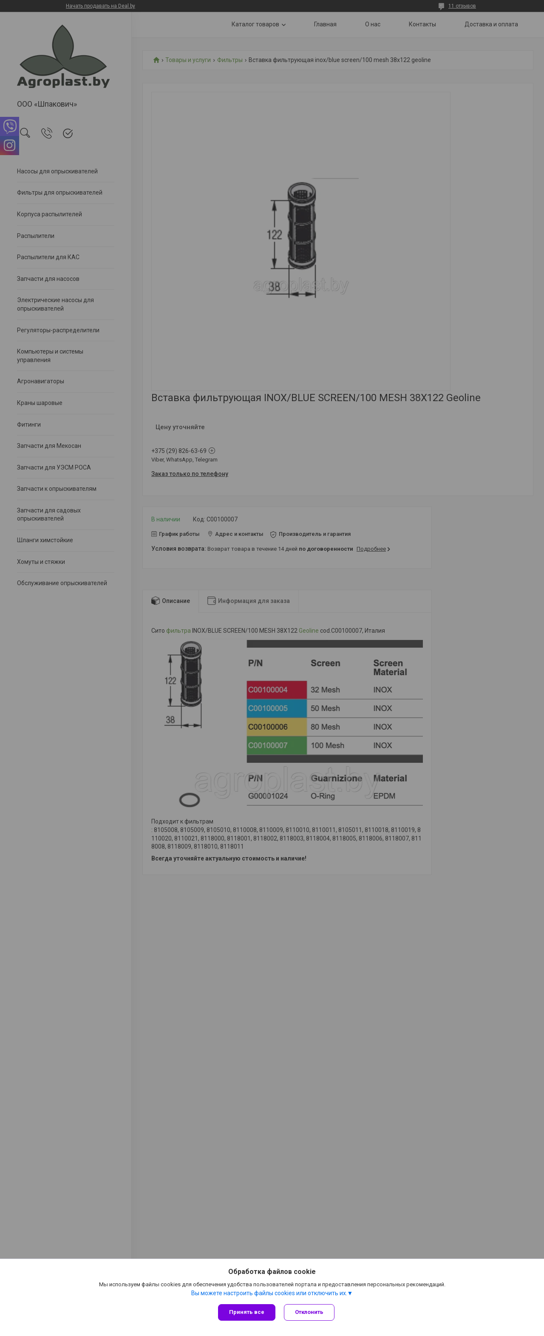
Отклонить (309, 1312)
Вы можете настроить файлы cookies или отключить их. (269, 1293)
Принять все (246, 1312)
